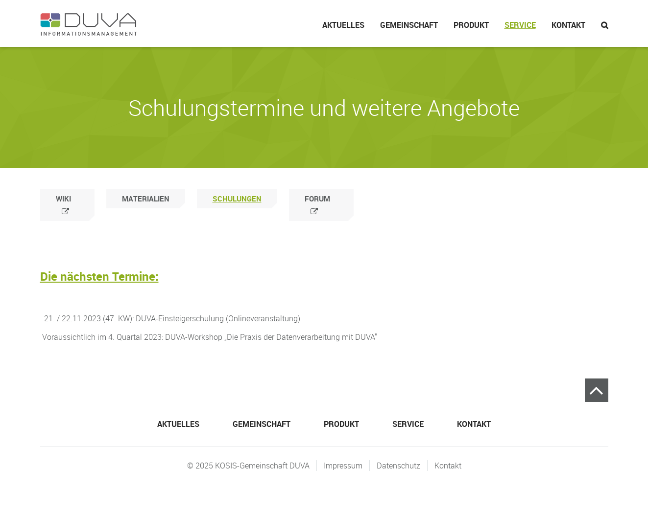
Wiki (63, 198)
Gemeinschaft (409, 25)
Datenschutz (398, 465)
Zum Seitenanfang (596, 390)
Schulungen (237, 198)
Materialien (145, 198)
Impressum (343, 465)
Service (520, 25)
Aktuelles (343, 25)
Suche (600, 23)
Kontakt (568, 25)
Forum (317, 198)
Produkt (471, 25)
